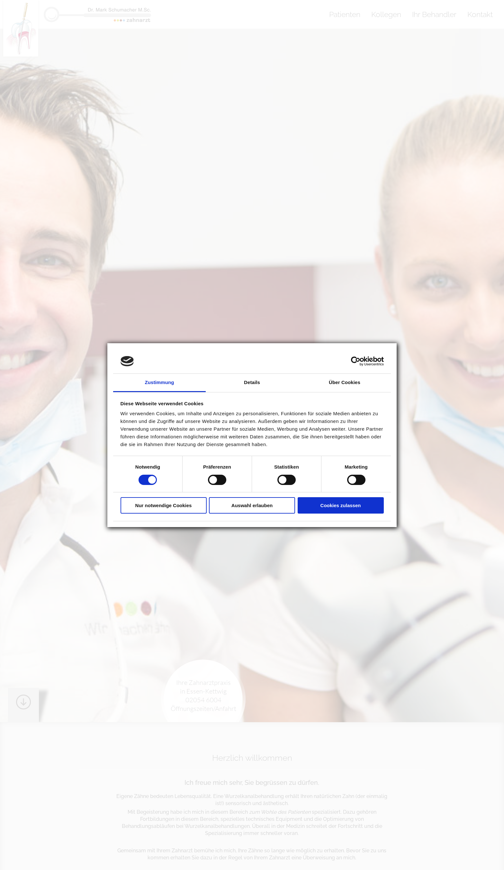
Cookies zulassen (340, 505)
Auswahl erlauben (252, 505)
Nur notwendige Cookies (163, 505)
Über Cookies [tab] (344, 382)
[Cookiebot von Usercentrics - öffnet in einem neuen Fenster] (356, 361)
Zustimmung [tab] (159, 382)
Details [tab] (252, 382)
